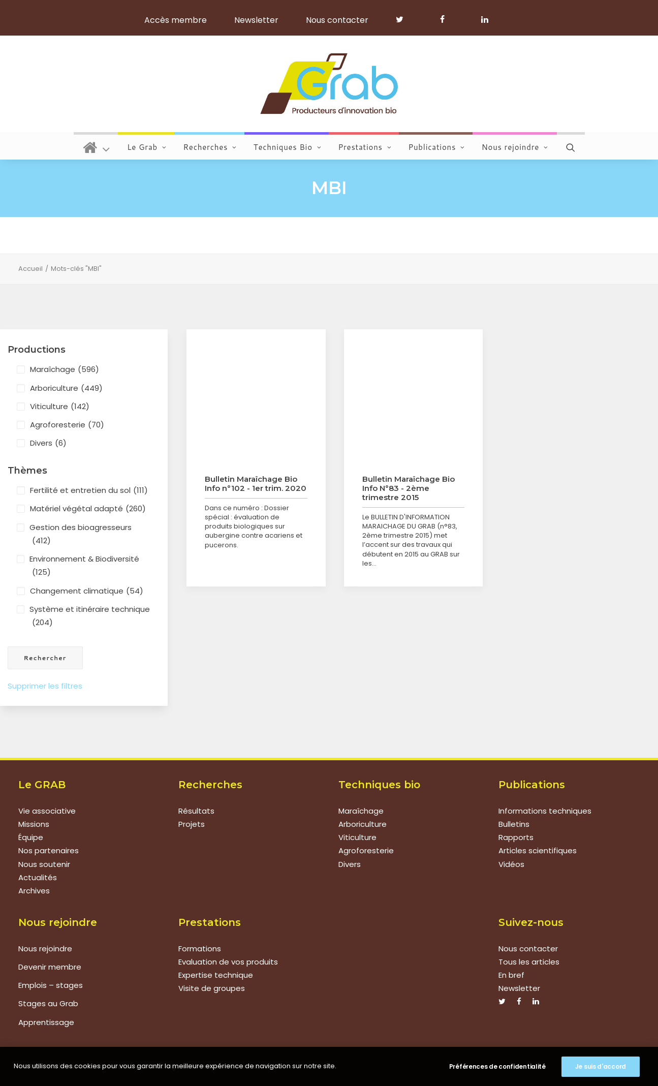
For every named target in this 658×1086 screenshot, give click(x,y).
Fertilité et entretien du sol (89, 490)
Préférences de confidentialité (497, 1066)
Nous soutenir (44, 864)
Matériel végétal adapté (88, 508)
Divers (48, 443)
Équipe (30, 837)
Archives (34, 890)
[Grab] (329, 84)
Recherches (210, 147)
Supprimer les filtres (45, 685)
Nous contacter (337, 20)
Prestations (364, 147)
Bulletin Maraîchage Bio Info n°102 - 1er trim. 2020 (255, 483)
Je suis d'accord (600, 1066)
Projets (191, 824)
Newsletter (256, 20)
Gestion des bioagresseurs (80, 535)
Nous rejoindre (515, 147)
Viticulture (59, 406)
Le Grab (146, 147)
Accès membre (175, 20)
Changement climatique (86, 591)
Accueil (30, 268)
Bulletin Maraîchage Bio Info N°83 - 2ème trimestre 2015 (408, 488)
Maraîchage (64, 369)
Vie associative (47, 810)
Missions (33, 824)
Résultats (196, 810)
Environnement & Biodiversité (84, 566)
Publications (436, 147)
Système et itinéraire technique (89, 617)
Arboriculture (66, 388)
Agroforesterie (67, 424)
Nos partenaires (48, 850)
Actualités (37, 877)
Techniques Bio (288, 147)
